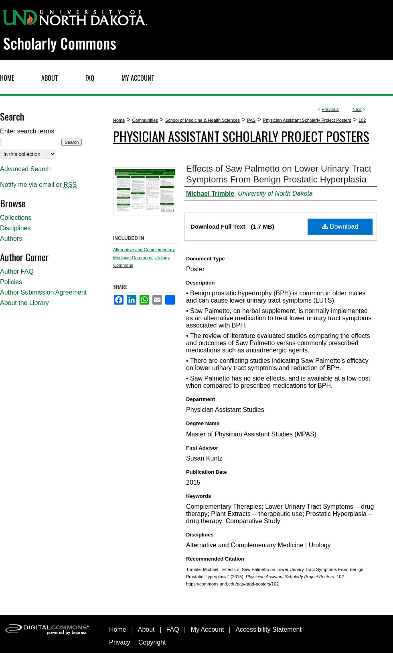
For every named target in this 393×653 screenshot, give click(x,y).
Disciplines (15, 228)
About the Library (24, 302)
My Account (207, 629)
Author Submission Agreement (43, 292)
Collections (15, 217)
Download (340, 226)
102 (362, 120)
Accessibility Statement (268, 629)
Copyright (152, 642)
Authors (11, 238)
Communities (145, 120)
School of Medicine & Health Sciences (202, 120)
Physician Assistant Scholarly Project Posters (307, 120)
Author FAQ (17, 271)
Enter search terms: (28, 131)
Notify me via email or (38, 184)
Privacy (119, 642)
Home (119, 120)
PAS (251, 120)
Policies (11, 281)
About (146, 629)
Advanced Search (25, 169)
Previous (330, 109)
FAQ (172, 629)
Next (357, 109)
